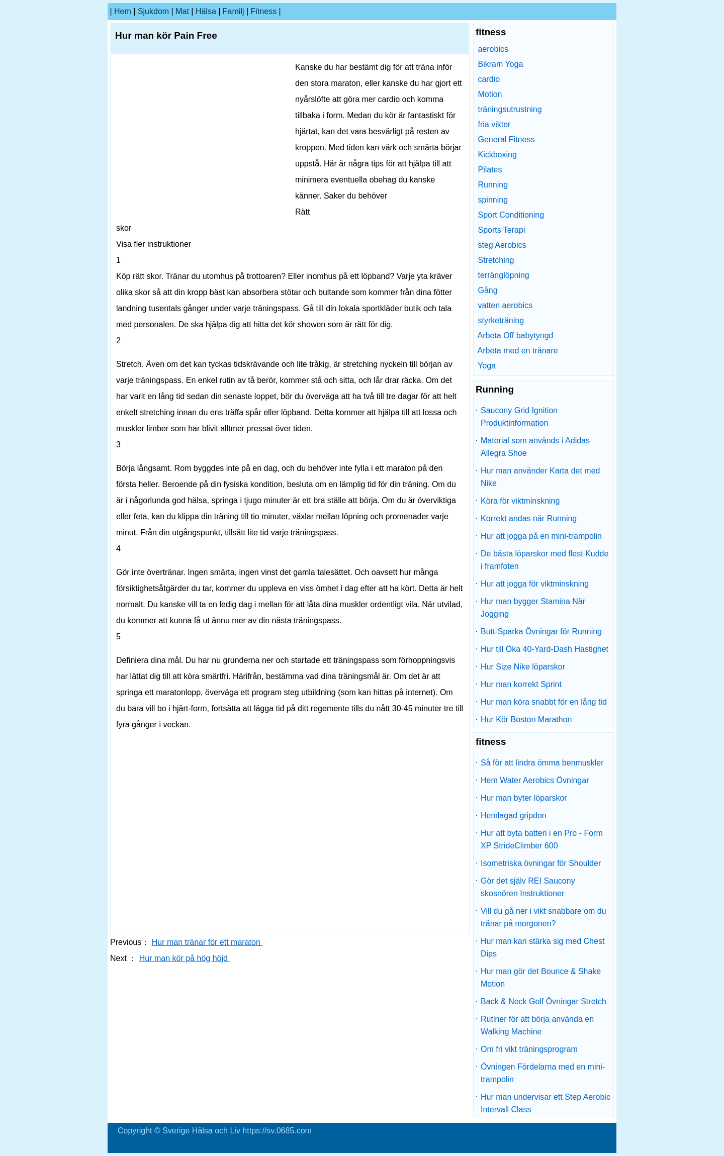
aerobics (493, 49)
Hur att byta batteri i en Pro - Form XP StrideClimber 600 (542, 839)
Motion (490, 94)
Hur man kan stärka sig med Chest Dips (542, 947)
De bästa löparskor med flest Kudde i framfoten (544, 559)
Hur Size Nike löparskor (523, 666)
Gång (487, 290)
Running (493, 184)
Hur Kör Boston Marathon (526, 719)
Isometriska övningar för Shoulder (541, 863)
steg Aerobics (502, 245)
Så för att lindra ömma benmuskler (542, 762)
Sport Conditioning (511, 215)
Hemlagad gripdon (514, 815)
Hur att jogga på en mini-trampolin (541, 536)
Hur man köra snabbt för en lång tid (544, 702)
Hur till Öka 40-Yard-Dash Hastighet (544, 649)
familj (233, 11)
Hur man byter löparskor (524, 798)
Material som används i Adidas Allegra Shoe (535, 446)
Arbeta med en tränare (518, 350)
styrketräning (501, 320)
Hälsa (206, 11)
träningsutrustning (509, 109)
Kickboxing (497, 154)
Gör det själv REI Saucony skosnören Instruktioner (528, 887)
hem (122, 11)
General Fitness (506, 139)
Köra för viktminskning (520, 501)
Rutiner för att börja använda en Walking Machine (537, 1025)
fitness (264, 11)
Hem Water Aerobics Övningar (535, 780)
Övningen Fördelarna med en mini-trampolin (543, 1073)
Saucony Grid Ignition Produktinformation (519, 416)
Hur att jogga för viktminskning (535, 584)
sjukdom (153, 11)
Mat (182, 11)
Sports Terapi (501, 230)
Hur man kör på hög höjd (184, 958)
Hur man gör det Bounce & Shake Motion (541, 977)
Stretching (496, 260)
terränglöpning (503, 275)
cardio (489, 79)
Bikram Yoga (500, 64)
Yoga (487, 365)
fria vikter (494, 124)
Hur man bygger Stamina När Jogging (533, 607)
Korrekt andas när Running (529, 518)
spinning (493, 200)
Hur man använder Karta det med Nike (540, 477)
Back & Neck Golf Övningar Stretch (543, 1001)
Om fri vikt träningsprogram (529, 1049)
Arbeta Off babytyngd (516, 335)
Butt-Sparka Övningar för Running (541, 631)
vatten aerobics (505, 305)
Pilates (490, 169)
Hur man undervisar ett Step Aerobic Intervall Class (545, 1103)
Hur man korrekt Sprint (521, 684)
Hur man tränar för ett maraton (207, 942)
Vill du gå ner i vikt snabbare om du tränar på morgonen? (543, 917)
